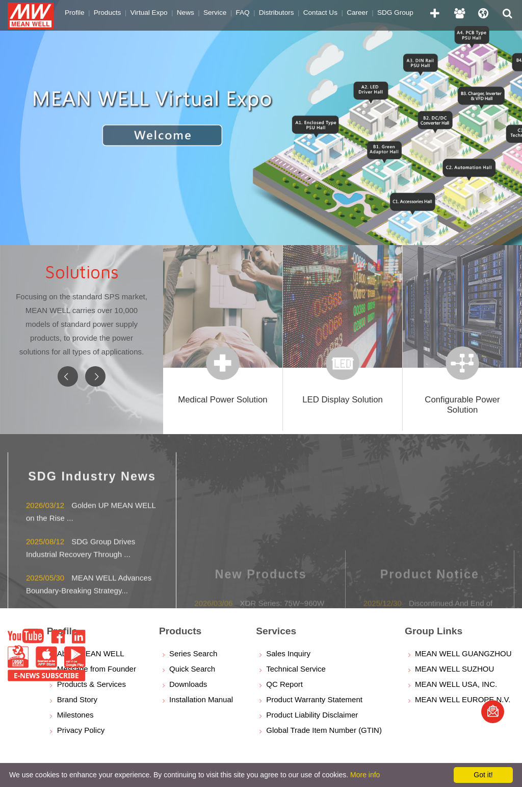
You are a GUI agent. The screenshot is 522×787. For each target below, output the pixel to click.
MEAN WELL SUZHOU (454, 668)
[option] (261, 122)
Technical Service (296, 668)
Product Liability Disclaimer (312, 714)
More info (365, 775)
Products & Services (91, 684)
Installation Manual (201, 699)
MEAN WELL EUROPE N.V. (462, 699)
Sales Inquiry (288, 653)
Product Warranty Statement (314, 699)
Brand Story (77, 699)
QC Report (284, 684)
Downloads (188, 684)
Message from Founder (96, 668)
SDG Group (395, 12)
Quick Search (192, 668)
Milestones (75, 714)
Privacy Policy (81, 730)
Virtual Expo (149, 12)
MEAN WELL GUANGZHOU (463, 653)
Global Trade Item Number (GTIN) (324, 730)
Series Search (193, 653)
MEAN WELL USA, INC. (456, 684)
